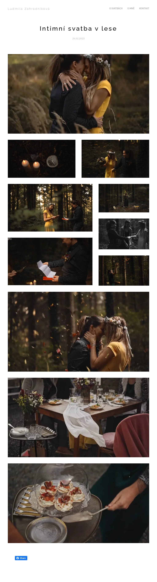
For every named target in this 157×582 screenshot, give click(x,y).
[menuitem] (140, 9)
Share (21, 558)
